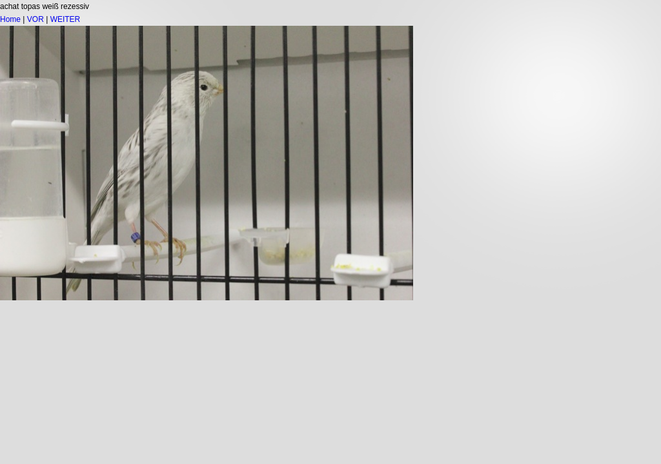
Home (10, 19)
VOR (35, 19)
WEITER (65, 19)
